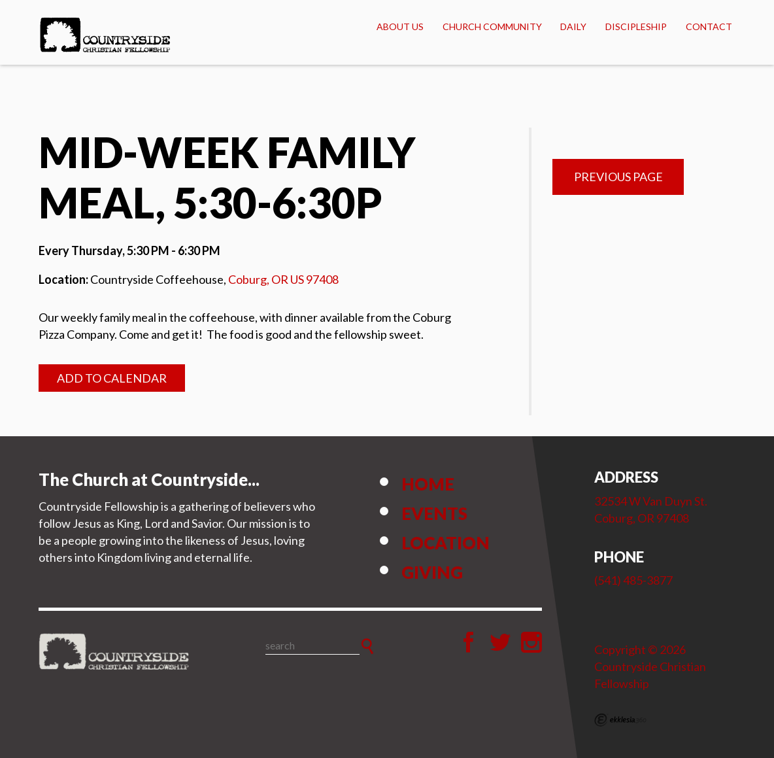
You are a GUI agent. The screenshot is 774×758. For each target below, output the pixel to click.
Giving (432, 572)
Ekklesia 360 (620, 720)
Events (434, 513)
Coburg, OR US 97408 (283, 279)
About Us (400, 26)
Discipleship (636, 26)
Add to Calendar (112, 378)
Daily (573, 26)
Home (427, 484)
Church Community (492, 26)
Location (445, 542)
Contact (709, 26)
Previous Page (618, 176)
